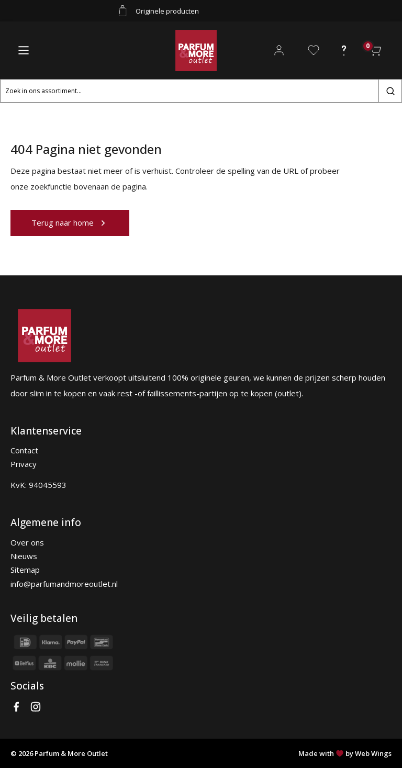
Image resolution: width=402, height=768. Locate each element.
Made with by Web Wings (345, 753)
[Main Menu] (23, 50)
